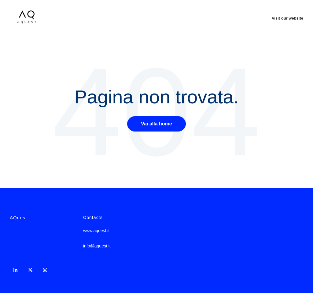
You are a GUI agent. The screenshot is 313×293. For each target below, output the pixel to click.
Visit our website (287, 18)
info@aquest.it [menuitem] (97, 245)
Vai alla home (156, 123)
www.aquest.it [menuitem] (96, 230)
